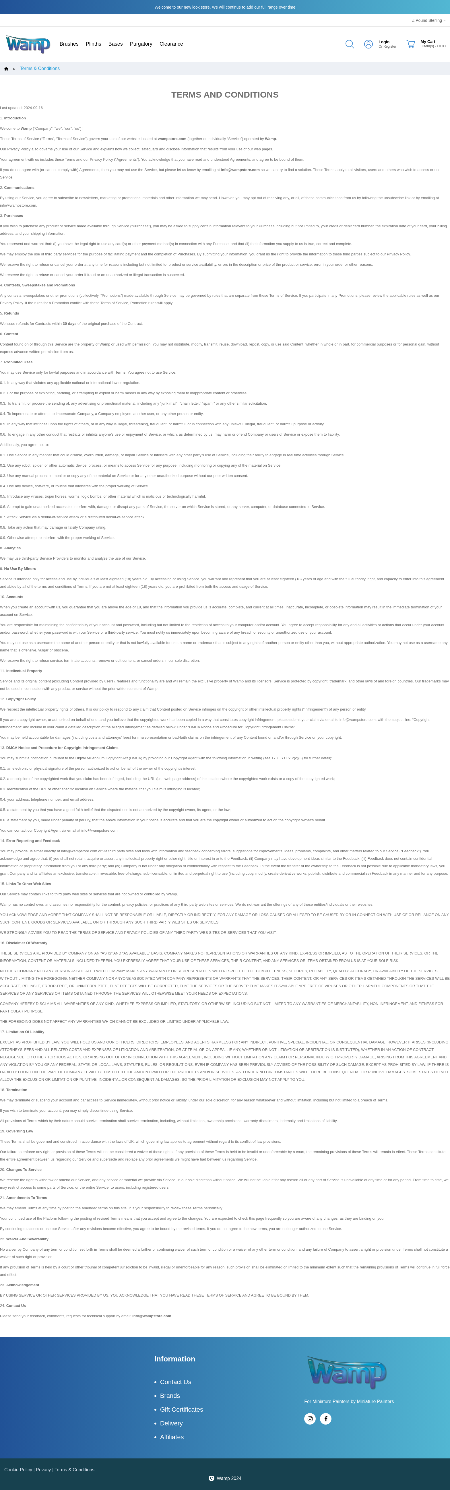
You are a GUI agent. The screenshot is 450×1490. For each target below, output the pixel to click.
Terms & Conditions (40, 68)
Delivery (171, 1423)
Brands (170, 1395)
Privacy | (45, 1469)
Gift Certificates (181, 1409)
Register (389, 46)
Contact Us (175, 1382)
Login (384, 42)
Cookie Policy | (20, 1469)
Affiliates (172, 1437)
